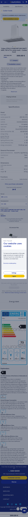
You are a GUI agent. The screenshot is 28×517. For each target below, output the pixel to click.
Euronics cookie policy (10, 263)
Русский (9, 241)
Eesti (5, 241)
